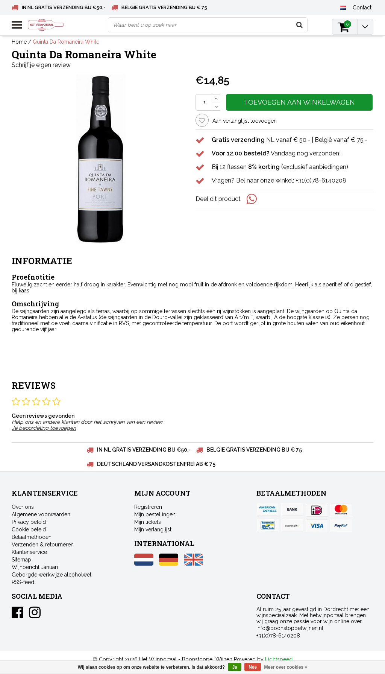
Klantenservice (29, 552)
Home (19, 42)
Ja (234, 667)
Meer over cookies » (286, 667)
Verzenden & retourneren (43, 545)
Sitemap (21, 560)
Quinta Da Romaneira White (66, 42)
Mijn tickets (147, 522)
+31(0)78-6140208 (278, 636)
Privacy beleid (29, 522)
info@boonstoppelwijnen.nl (289, 628)
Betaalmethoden (32, 537)
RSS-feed (23, 582)
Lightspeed (279, 659)
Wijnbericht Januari (35, 567)
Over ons (23, 507)
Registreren (148, 507)
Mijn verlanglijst (152, 529)
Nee (253, 667)
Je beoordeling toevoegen (44, 428)
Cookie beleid (29, 529)
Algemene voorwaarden (41, 514)
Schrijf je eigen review (41, 64)
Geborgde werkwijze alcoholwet (51, 575)
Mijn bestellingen (155, 514)
